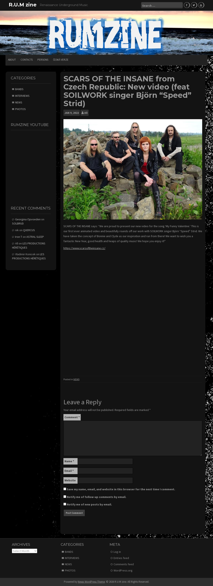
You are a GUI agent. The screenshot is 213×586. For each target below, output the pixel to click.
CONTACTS (27, 59)
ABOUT (12, 59)
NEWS (76, 379)
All (86, 113)
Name (69, 461)
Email (69, 471)
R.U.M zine (23, 5)
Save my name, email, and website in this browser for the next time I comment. (121, 489)
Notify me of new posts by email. (89, 504)
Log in (117, 552)
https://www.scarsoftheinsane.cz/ (84, 248)
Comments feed (124, 564)
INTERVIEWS (22, 96)
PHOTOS (20, 109)
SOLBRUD (18, 223)
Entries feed (121, 558)
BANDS (19, 89)
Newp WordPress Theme (91, 582)
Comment (72, 417)
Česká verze (60, 59)
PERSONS (42, 59)
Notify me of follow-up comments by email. (96, 497)
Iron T (18, 237)
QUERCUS (29, 230)
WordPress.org (123, 570)
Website (70, 480)
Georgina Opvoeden (28, 219)
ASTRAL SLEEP (35, 237)
